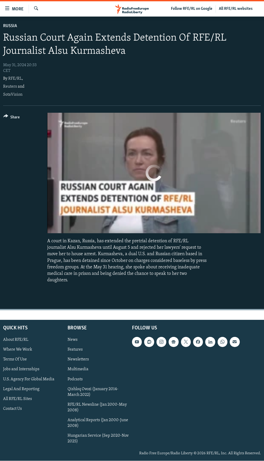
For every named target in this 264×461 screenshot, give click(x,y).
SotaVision (12, 95)
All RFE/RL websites (236, 9)
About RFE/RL (15, 340)
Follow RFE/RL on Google (191, 9)
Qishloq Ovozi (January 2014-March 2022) (93, 392)
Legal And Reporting (21, 389)
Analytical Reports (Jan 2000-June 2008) (98, 423)
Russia (10, 26)
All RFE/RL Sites (17, 399)
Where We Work (17, 350)
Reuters (10, 87)
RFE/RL (15, 79)
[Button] (11, 118)
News (73, 340)
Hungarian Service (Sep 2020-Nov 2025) (98, 438)
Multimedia (78, 369)
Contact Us (12, 409)
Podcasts (75, 379)
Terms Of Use (15, 360)
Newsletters (78, 360)
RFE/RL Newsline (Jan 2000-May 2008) (97, 407)
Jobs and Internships (21, 369)
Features (75, 350)
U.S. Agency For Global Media (28, 379)
